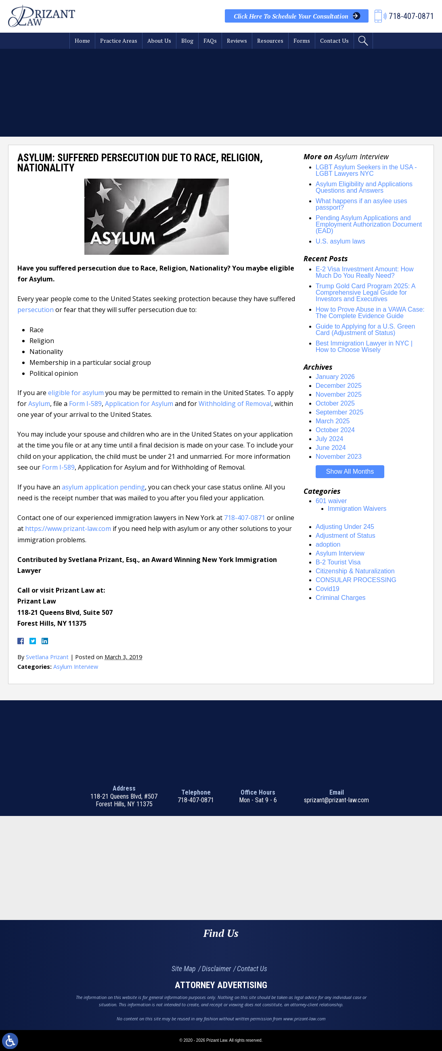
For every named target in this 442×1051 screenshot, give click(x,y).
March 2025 (333, 421)
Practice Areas (118, 40)
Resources (270, 40)
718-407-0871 (244, 517)
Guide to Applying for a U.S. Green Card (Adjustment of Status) (365, 329)
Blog (187, 40)
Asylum (39, 403)
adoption (328, 544)
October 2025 (335, 403)
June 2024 (331, 447)
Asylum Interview (75, 666)
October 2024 (335, 430)
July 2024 (330, 438)
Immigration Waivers (357, 508)
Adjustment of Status (345, 535)
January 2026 (335, 376)
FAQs (210, 40)
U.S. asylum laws (340, 241)
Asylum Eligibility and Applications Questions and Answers (364, 187)
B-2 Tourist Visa (338, 562)
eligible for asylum (76, 392)
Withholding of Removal (235, 403)
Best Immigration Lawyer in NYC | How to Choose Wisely (364, 346)
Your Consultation (291, 16)
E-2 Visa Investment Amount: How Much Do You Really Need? (364, 272)
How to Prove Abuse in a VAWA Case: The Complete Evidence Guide (370, 312)
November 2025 (339, 394)
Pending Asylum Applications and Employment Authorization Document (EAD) (369, 224)
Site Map (184, 968)
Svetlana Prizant (47, 657)
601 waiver (331, 500)
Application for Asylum (139, 403)
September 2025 (339, 412)
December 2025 (339, 385)
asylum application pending (103, 487)
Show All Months (350, 471)
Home (82, 40)
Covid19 (327, 588)
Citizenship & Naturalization (355, 571)
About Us (159, 40)
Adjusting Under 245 (345, 526)
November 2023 (339, 456)
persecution (35, 309)
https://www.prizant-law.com (68, 528)
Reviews (237, 40)
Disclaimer (216, 968)
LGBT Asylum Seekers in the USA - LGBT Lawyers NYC (366, 170)
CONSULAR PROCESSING (356, 579)
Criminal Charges (341, 597)
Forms (301, 40)
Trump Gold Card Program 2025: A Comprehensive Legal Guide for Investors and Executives (365, 292)
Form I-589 (85, 403)
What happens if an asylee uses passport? (361, 204)
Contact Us (334, 40)
